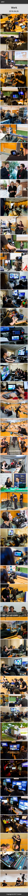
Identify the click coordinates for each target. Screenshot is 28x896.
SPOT (2, 2)
